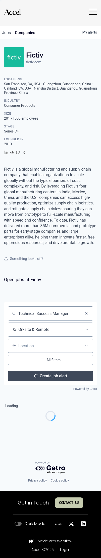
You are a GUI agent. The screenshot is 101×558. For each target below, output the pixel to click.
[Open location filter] (86, 345)
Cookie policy (60, 480)
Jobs (57, 523)
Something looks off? (23, 259)
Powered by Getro (85, 389)
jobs (6, 32)
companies (25, 32)
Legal (65, 550)
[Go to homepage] (12, 12)
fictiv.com (33, 62)
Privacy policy (37, 480)
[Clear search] (86, 313)
